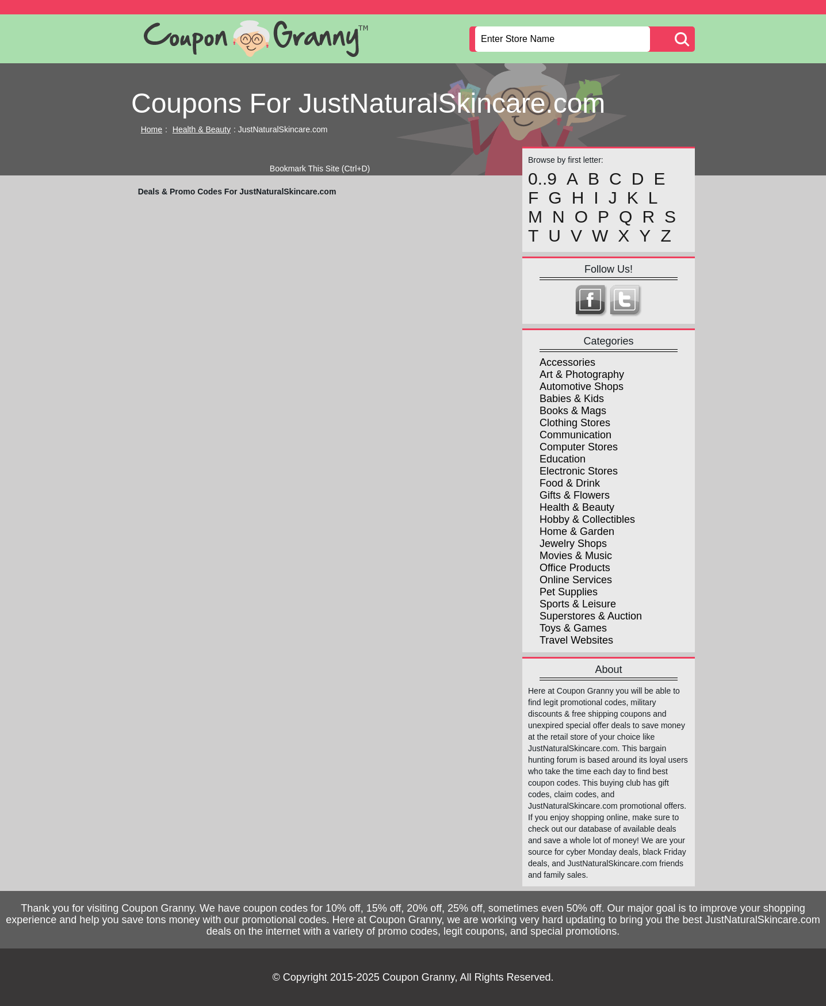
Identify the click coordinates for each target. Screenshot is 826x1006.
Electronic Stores (579, 471)
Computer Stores (579, 447)
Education (563, 459)
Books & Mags (573, 410)
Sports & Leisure (578, 604)
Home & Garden (577, 531)
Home (151, 129)
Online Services (576, 580)
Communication (575, 435)
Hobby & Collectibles (587, 519)
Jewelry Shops (573, 543)
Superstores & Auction (591, 616)
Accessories (567, 362)
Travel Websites (576, 640)
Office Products (575, 567)
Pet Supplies (569, 592)
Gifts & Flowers (575, 495)
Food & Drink (570, 483)
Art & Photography (582, 374)
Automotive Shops (582, 386)
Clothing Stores (575, 423)
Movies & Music (576, 555)
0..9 (542, 179)
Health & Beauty (202, 129)
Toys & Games (573, 628)
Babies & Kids (572, 398)
